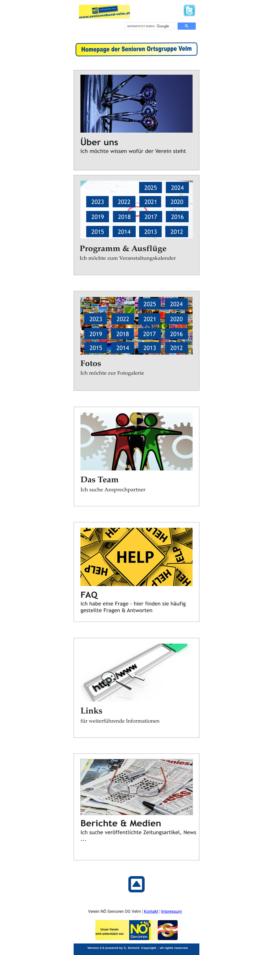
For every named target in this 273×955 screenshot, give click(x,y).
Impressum (171, 910)
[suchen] (148, 26)
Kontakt (151, 910)
